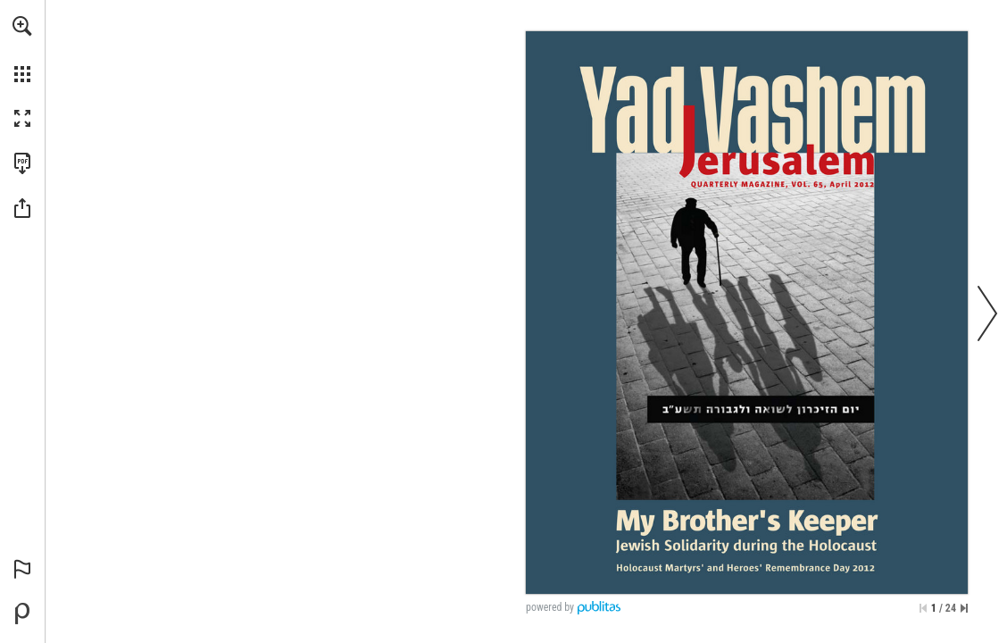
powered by (550, 607)
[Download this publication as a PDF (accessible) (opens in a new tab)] (22, 163)
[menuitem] (22, 49)
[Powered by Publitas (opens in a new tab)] (22, 613)
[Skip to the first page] (923, 608)
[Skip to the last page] (964, 608)
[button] (22, 26)
